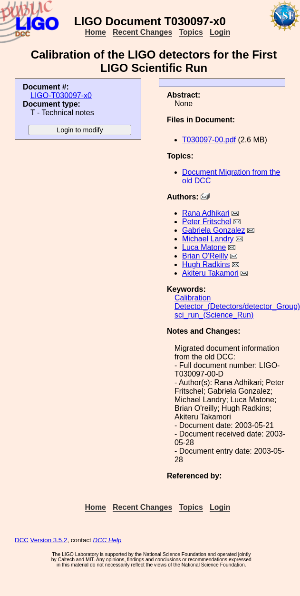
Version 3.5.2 (49, 540)
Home (95, 32)
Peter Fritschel (206, 222)
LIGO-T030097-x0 (61, 95)
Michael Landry (208, 239)
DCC (22, 540)
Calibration (192, 298)
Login (220, 32)
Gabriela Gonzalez (213, 230)
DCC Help (107, 540)
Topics (191, 32)
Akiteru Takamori (210, 273)
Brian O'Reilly (205, 256)
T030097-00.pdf (209, 140)
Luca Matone (204, 247)
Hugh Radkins (206, 264)
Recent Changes (142, 32)
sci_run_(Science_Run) (213, 315)
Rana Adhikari (206, 213)
